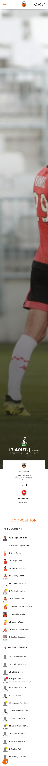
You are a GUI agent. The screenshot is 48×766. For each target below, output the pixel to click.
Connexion (39, 4)
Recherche (36, 4)
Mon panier (43, 4)
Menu (4, 4)
